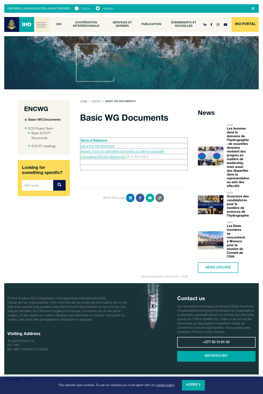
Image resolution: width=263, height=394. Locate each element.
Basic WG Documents (42, 119)
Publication (151, 24)
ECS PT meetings (41, 146)
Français (107, 8)
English (86, 8)
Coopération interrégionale (86, 24)
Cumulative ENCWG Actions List (102, 156)
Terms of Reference (93, 140)
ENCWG (96, 101)
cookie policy (165, 385)
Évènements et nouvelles (183, 24)
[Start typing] (37, 185)
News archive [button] (218, 268)
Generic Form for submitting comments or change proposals (122, 151)
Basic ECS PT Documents (39, 135)
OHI (58, 24)
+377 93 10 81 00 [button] (216, 342)
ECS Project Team (38, 128)
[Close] (253, 8)
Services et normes (122, 24)
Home (83, 101)
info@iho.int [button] (216, 356)
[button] (245, 24)
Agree (193, 385)
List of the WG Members (97, 146)
